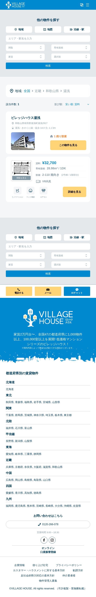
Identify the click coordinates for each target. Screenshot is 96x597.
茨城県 (28, 415)
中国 (9, 473)
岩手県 (37, 402)
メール (48, 293)
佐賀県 (77, 505)
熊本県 (31, 505)
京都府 (19, 467)
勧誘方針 (78, 570)
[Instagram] (52, 540)
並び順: (58, 104)
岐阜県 (19, 454)
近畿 (9, 460)
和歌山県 (57, 467)
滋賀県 (47, 467)
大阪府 (37, 467)
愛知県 (10, 454)
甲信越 (10, 434)
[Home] (48, 317)
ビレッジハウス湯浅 (25, 118)
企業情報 (19, 565)
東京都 (68, 415)
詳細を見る (74, 191)
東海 (9, 447)
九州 (9, 499)
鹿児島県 (20, 505)
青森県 (19, 402)
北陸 (9, 421)
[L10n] (81, 4)
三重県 (28, 454)
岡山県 (19, 480)
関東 (9, 408)
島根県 (28, 480)
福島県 (28, 402)
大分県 (59, 505)
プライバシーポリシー (69, 565)
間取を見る (21, 178)
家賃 (25, 56)
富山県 (28, 428)
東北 (9, 395)
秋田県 (10, 402)
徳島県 (37, 493)
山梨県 (28, 441)
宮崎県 (40, 505)
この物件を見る (68, 145)
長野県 (10, 441)
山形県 (56, 402)
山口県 (47, 480)
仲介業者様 (68, 575)
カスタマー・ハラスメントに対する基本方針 (39, 570)
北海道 (10, 382)
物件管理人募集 (48, 580)
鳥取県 (37, 480)
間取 (25, 47)
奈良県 (28, 467)
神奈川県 (39, 415)
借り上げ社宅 (40, 565)
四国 (9, 486)
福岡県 (10, 505)
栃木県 (59, 415)
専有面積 (71, 47)
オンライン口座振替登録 (48, 550)
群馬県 (19, 415)
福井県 (10, 428)
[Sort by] (77, 104)
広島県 (10, 480)
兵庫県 (10, 467)
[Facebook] (44, 540)
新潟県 (19, 441)
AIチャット (77, 293)
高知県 (28, 493)
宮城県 (47, 402)
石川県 (19, 428)
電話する (19, 293)
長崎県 (49, 505)
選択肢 (71, 56)
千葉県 (10, 415)
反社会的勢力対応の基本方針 (38, 575)
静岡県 (37, 454)
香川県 (19, 493)
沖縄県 (68, 505)
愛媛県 (10, 493)
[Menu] (87, 4)
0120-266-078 (50, 524)
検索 (48, 65)
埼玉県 (49, 415)
